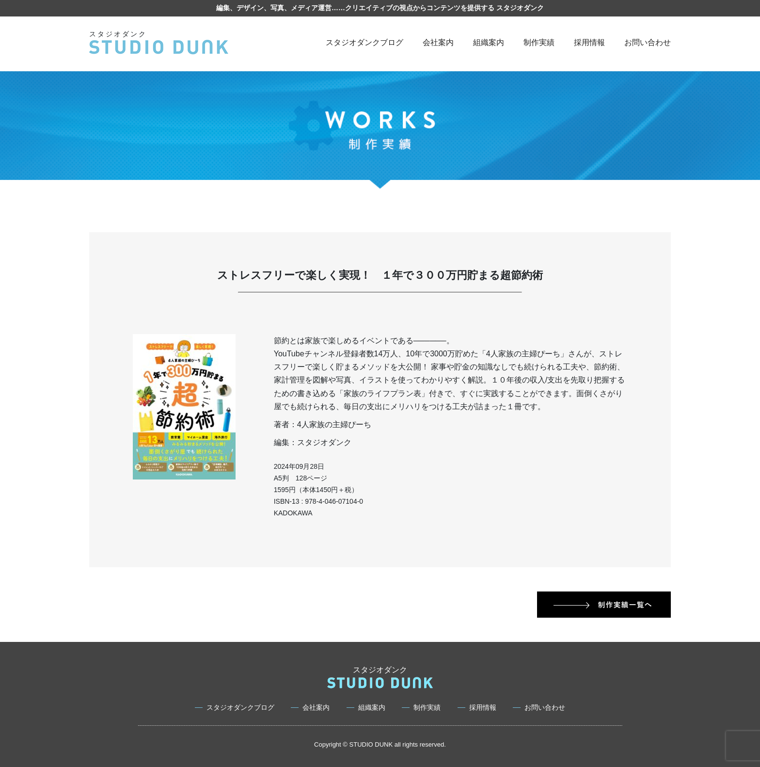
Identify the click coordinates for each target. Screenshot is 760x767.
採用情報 (589, 42)
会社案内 (438, 42)
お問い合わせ (647, 42)
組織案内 (488, 42)
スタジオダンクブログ (364, 42)
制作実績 (538, 42)
